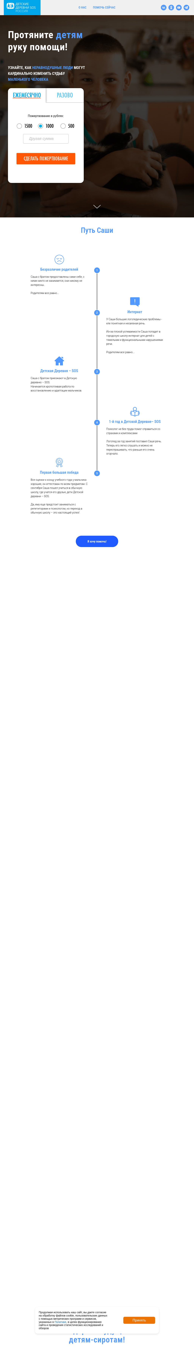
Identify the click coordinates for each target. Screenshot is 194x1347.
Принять (139, 1320)
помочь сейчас (104, 7)
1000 (49, 125)
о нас (83, 7)
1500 (28, 125)
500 (71, 125)
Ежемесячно (27, 95)
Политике (60, 1321)
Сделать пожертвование (46, 158)
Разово (65, 95)
